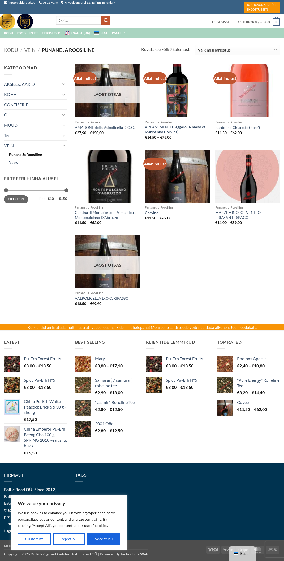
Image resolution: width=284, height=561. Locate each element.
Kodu (11, 50)
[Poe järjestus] (237, 50)
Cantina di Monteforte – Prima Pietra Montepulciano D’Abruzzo (105, 215)
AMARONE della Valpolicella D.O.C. (105, 127)
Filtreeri (16, 199)
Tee (7, 135)
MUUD (11, 125)
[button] (221, 22)
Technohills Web (134, 554)
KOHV (10, 94)
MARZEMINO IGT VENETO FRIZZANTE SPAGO (238, 215)
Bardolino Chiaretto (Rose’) (237, 127)
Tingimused (51, 33)
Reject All (69, 539)
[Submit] (105, 20)
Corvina (151, 212)
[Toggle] (64, 84)
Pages (118, 32)
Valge (13, 162)
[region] (69, 522)
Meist (9, 546)
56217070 (48, 3)
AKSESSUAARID (19, 84)
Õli (7, 114)
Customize (34, 539)
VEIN (30, 50)
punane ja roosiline (25, 154)
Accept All (103, 539)
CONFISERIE (16, 104)
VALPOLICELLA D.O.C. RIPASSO (101, 298)
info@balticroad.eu (20, 3)
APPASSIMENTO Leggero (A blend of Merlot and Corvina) (175, 129)
